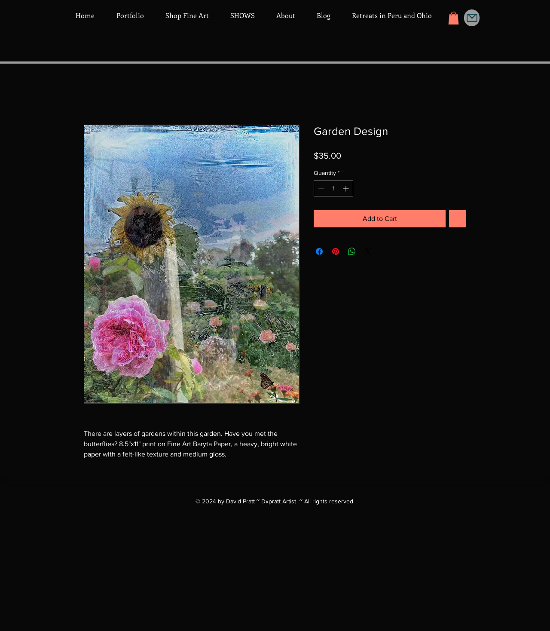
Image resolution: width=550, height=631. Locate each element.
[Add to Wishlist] (457, 218)
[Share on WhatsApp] (352, 251)
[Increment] (346, 188)
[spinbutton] (333, 188)
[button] (453, 18)
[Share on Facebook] (319, 251)
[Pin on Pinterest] (335, 251)
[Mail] (472, 17)
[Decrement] (320, 188)
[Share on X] (368, 251)
